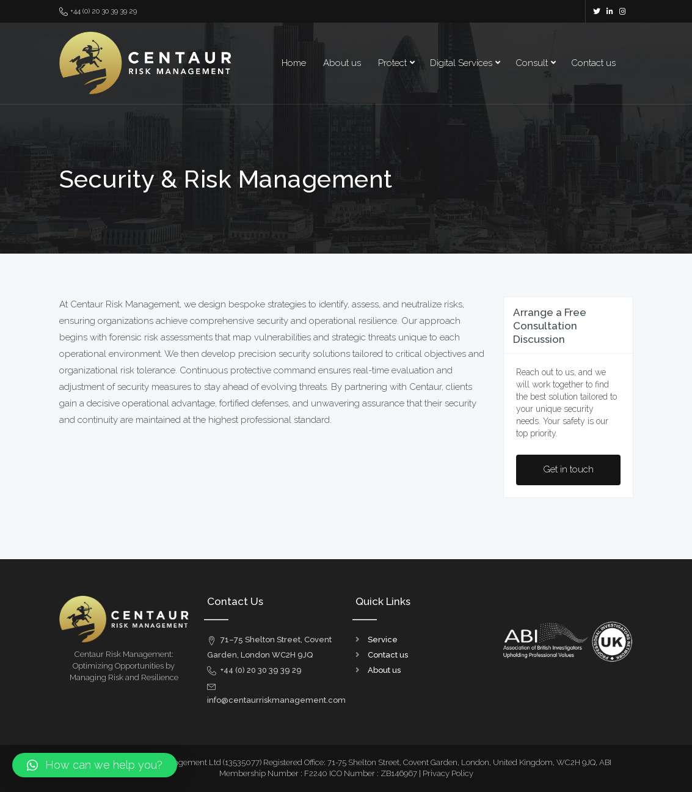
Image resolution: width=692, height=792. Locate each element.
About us (342, 62)
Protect (392, 62)
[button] (94, 765)
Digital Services (461, 62)
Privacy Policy (448, 773)
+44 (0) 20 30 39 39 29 (98, 11)
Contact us (593, 62)
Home (294, 62)
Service (383, 639)
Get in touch (568, 469)
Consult (531, 62)
